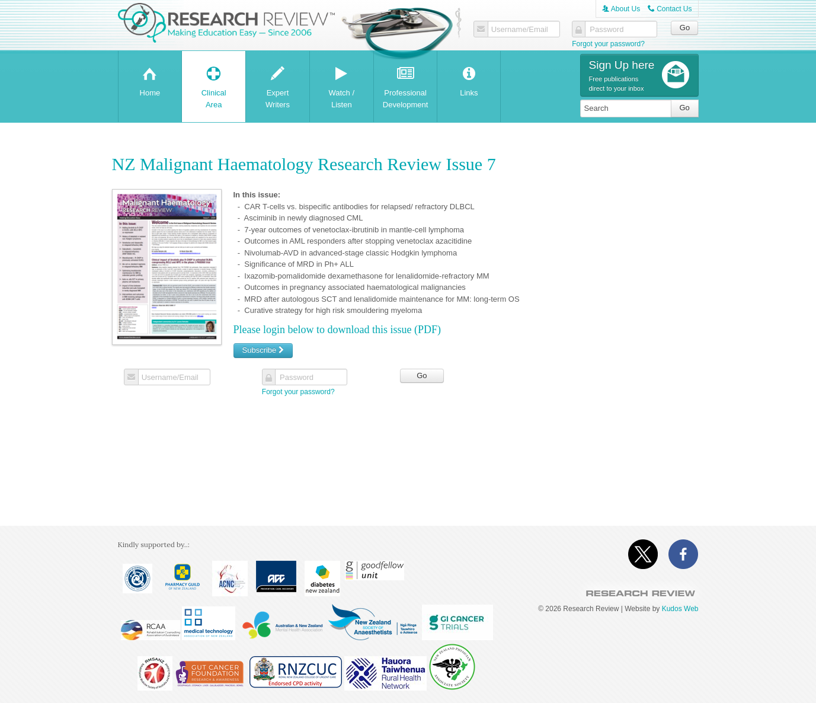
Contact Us (670, 9)
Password (606, 29)
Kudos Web (680, 609)
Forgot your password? (608, 44)
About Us (621, 9)
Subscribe (263, 350)
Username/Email (519, 29)
